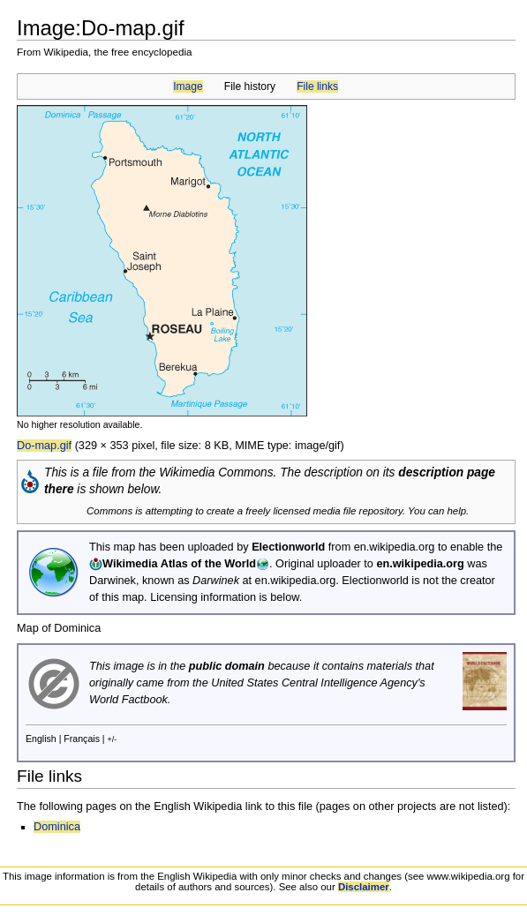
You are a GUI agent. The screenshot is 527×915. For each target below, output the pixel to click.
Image (187, 86)
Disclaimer (363, 886)
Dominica (57, 827)
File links (317, 86)
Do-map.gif (44, 445)
